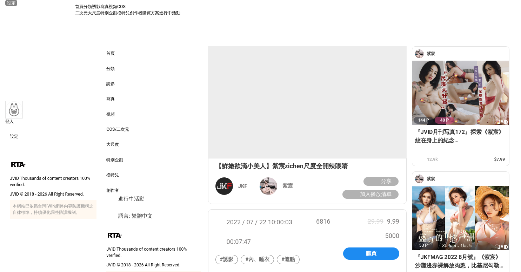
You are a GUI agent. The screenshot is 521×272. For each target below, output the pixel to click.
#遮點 (288, 259)
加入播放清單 (370, 194)
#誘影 (227, 259)
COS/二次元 (117, 124)
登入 (9, 121)
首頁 (79, 6)
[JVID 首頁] (40, 10)
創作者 (136, 13)
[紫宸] (421, 53)
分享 (380, 181)
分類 (88, 6)
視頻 (113, 6)
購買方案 (150, 13)
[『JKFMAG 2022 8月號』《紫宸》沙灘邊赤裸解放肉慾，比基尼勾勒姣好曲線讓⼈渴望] (460, 218)
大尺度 (94, 13)
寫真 (104, 6)
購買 (371, 253)
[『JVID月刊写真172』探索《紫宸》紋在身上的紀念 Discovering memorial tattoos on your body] (460, 93)
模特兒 (123, 13)
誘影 (96, 6)
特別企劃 (108, 13)
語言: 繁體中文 (129, 216)
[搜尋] (509, 10)
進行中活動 (169, 13)
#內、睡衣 (257, 259)
